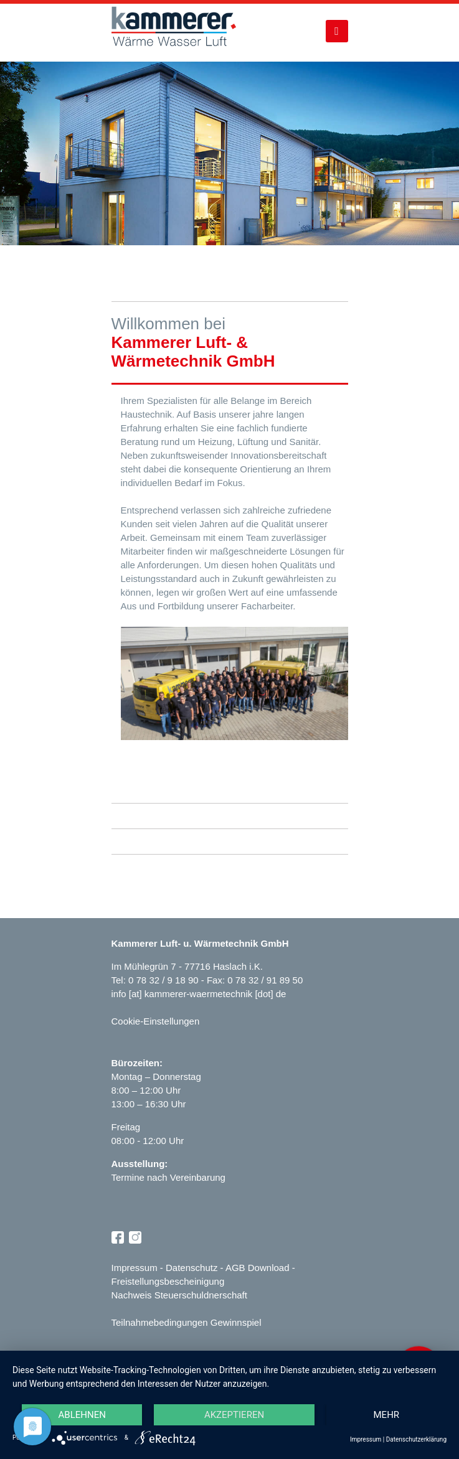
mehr (387, 1414)
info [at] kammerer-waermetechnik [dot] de (198, 993)
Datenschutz (191, 1267)
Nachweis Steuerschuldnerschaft (179, 1295)
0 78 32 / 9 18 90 (164, 980)
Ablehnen (82, 1414)
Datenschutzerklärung (416, 1439)
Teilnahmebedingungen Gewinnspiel (186, 1322)
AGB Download (257, 1267)
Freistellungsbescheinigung (168, 1281)
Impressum (134, 1267)
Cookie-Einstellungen (155, 1021)
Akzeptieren (234, 1414)
